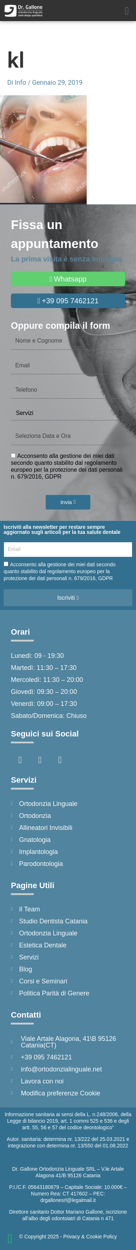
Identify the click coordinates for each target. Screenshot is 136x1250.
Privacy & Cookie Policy (90, 1236)
